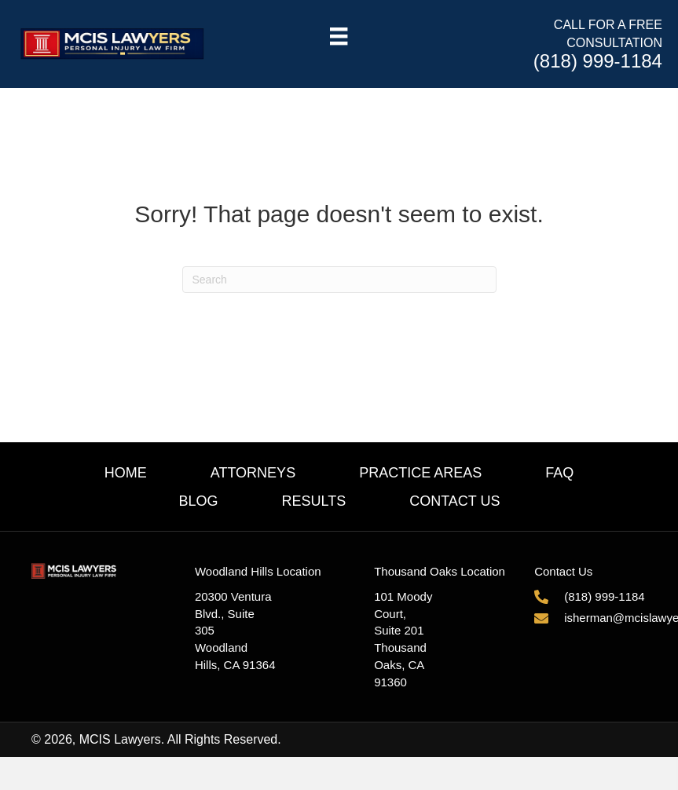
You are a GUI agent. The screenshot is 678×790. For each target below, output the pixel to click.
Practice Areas (420, 473)
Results (314, 501)
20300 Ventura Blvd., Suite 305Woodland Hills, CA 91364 (235, 630)
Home (125, 473)
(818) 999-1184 (597, 60)
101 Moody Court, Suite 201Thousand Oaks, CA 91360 (403, 639)
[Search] (339, 279)
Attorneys (253, 473)
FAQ (559, 473)
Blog (198, 501)
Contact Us (454, 501)
